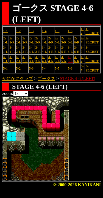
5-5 (57, 68)
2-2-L (18, 40)
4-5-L (57, 59)
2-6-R (76, 40)
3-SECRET (92, 50)
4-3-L (31, 59)
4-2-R (24, 59)
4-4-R (51, 59)
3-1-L (5, 50)
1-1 (5, 31)
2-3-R (38, 40)
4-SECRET (92, 59)
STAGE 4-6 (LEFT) (77, 78)
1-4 (44, 31)
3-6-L (70, 50)
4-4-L (44, 59)
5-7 (82, 68)
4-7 (82, 59)
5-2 (18, 68)
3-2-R (24, 50)
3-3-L (31, 50)
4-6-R (76, 59)
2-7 (82, 40)
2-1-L (5, 40)
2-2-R (24, 40)
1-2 (18, 31)
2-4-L (44, 40)
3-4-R (51, 50)
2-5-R (63, 40)
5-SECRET (92, 68)
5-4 (44, 68)
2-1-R (12, 40)
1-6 (70, 31)
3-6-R (76, 50)
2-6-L (70, 40)
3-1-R (12, 50)
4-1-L (5, 59)
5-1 (5, 68)
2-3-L (31, 40)
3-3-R (38, 50)
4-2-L (18, 59)
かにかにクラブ (17, 78)
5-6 (70, 68)
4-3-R (38, 59)
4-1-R (12, 59)
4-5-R (63, 59)
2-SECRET (92, 40)
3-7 (82, 50)
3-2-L (18, 50)
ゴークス (46, 78)
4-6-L (70, 59)
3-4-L (44, 50)
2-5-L (57, 40)
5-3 (31, 68)
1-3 (31, 31)
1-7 (82, 31)
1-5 (57, 31)
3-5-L (57, 50)
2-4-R (51, 40)
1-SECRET (92, 31)
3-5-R (63, 50)
